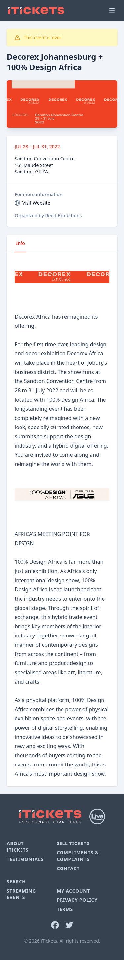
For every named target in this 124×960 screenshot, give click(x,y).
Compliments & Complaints (77, 855)
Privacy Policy (77, 900)
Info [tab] (20, 243)
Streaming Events (21, 894)
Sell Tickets (73, 843)
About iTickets (18, 846)
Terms (65, 909)
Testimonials (25, 859)
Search (16, 881)
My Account (73, 891)
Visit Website (36, 203)
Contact (68, 868)
